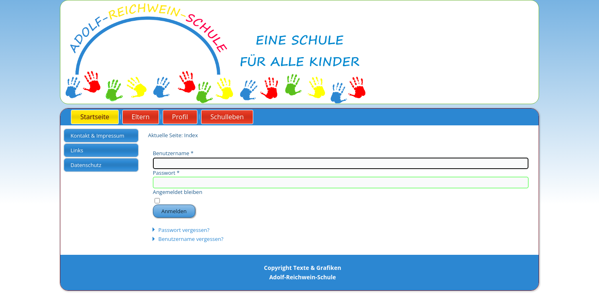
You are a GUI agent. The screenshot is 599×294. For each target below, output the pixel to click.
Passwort (166, 172)
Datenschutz (86, 165)
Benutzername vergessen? (190, 239)
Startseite (94, 116)
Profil (180, 116)
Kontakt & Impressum (97, 135)
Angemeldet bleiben (177, 192)
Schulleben (227, 116)
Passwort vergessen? (183, 230)
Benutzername (173, 153)
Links (77, 150)
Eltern (141, 116)
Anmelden (174, 211)
